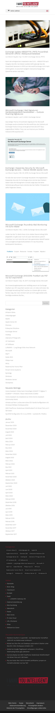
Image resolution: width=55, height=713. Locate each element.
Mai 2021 (8, 467)
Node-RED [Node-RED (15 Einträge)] (18, 566)
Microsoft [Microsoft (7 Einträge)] (40, 563)
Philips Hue (9, 360)
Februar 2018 (10, 521)
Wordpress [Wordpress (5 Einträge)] (42, 573)
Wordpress (9, 382)
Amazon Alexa (10, 312)
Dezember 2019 (11, 502)
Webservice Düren (13, 627)
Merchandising (12, 605)
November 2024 (11, 429)
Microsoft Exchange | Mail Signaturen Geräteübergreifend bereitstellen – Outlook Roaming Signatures (25, 112)
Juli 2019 (8, 508)
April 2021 (9, 470)
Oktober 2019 (10, 505)
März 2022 (9, 461)
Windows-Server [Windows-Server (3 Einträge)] (30, 573)
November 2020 (11, 477)
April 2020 (9, 493)
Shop (9, 624)
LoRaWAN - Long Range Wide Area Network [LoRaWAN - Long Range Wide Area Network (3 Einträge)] (20, 563)
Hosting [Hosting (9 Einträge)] (24, 557)
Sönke (9, 649)
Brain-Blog (10, 587)
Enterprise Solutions (12, 328)
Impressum (11, 590)
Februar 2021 (10, 473)
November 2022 (11, 454)
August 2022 (10, 457)
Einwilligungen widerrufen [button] (36, 708)
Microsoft (44, 173)
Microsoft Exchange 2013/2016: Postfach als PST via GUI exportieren (27, 277)
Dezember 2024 (11, 425)
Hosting (8, 334)
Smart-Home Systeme (13, 370)
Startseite (10, 583)
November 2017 (11, 528)
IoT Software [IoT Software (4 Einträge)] (23, 560)
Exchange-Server (34, 57)
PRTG (43, 57)
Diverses (8, 325)
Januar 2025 (10, 422)
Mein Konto (10, 615)
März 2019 (9, 515)
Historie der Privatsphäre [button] (15, 708)
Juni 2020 (9, 489)
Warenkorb (10, 608)
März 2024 (9, 441)
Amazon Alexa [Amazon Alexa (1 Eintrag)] (11, 550)
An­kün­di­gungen (11, 315)
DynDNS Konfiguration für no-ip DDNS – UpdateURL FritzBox (26, 414)
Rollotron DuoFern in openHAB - (18, 638)
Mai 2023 (9, 448)
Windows (9, 376)
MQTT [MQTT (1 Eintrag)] (8, 566)
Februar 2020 (10, 499)
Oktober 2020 (10, 480)
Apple (8, 318)
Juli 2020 (9, 486)
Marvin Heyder (13, 57)
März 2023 (9, 451)
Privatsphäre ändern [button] (35, 705)
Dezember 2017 (11, 524)
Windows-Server (11, 379)
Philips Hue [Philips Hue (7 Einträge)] (28, 566)
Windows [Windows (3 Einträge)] (18, 573)
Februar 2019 (10, 518)
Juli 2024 (9, 435)
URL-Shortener (12, 621)
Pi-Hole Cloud (11, 618)
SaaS (9, 596)
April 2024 (9, 438)
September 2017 (11, 534)
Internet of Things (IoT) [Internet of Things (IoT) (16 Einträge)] (37, 557)
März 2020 (9, 496)
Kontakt (9, 593)
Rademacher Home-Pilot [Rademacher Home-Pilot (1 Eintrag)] (14, 570)
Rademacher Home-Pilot (14, 366)
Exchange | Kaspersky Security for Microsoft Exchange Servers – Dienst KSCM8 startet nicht (27, 169)
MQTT (7, 354)
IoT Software (10, 344)
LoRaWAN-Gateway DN (18, 599)
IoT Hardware (10, 341)
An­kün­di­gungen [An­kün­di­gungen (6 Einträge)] (24, 550)
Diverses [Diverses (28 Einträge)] (24, 553)
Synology (9, 373)
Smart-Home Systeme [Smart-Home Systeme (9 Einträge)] (33, 570)
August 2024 (10, 432)
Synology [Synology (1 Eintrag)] (9, 573)
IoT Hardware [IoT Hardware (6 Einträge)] (11, 560)
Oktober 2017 (10, 531)
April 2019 (9, 512)
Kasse (9, 611)
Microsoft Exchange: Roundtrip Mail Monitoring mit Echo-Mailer (26, 226)
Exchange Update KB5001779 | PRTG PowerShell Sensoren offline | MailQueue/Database (27, 53)
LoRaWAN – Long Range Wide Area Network (20, 347)
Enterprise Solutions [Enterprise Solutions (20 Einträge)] (37, 553)
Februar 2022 (10, 464)
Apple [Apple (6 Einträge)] (34, 550)
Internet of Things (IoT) (13, 338)
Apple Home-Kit (11, 322)
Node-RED (9, 357)
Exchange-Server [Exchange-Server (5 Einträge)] (12, 557)
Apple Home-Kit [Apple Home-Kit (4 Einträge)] (12, 553)
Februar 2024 (10, 445)
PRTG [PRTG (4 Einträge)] (37, 566)
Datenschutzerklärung (14, 602)
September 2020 (11, 483)
